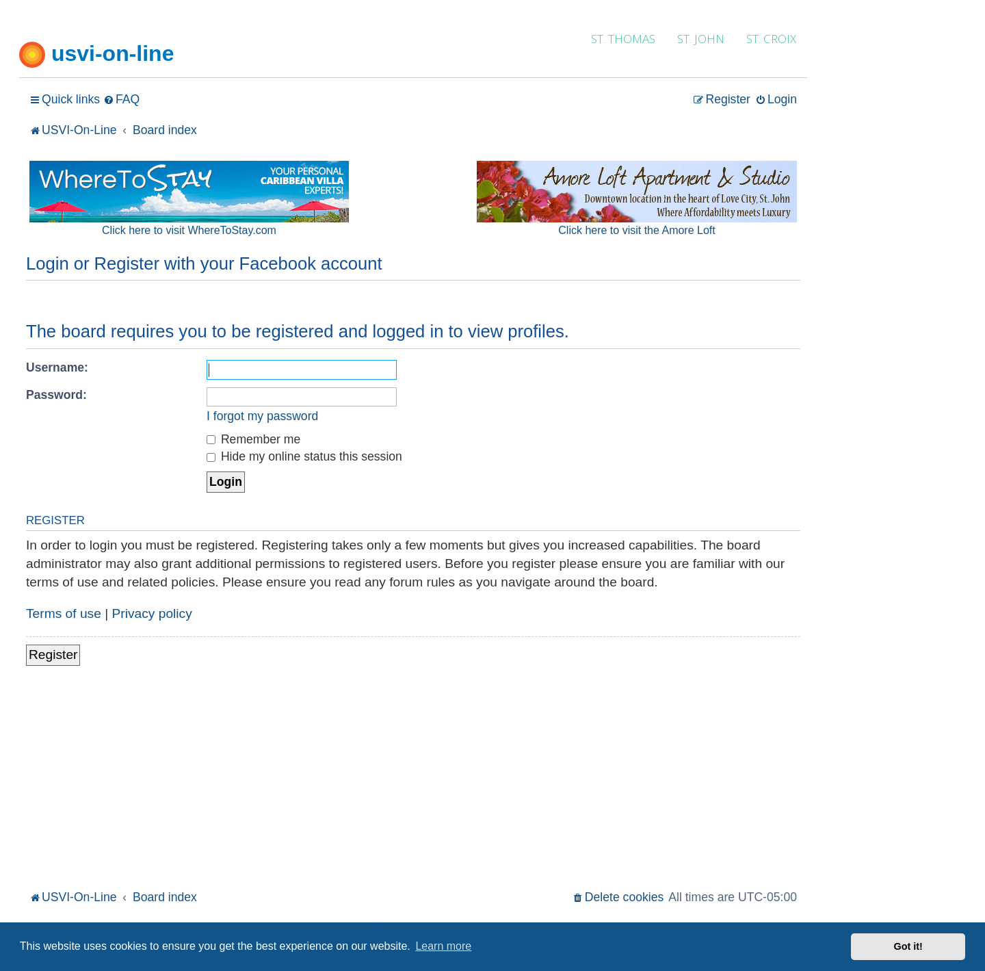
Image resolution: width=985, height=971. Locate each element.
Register (53, 654)
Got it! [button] (908, 946)
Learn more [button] (443, 946)
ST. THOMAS (623, 39)
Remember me (253, 439)
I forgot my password (262, 416)
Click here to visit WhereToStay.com (189, 230)
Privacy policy (152, 613)
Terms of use (63, 613)
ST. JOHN (700, 39)
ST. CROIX (771, 39)
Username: (57, 367)
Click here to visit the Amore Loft (636, 230)
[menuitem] (121, 99)
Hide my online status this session (304, 456)
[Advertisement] (413, 784)
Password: (56, 395)
